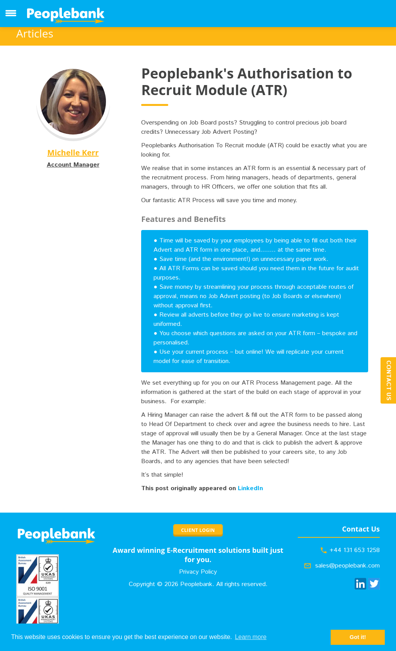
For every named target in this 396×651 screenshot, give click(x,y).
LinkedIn (250, 488)
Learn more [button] (250, 637)
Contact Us (388, 380)
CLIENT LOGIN (198, 530)
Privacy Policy (198, 571)
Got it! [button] (358, 637)
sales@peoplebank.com (347, 565)
